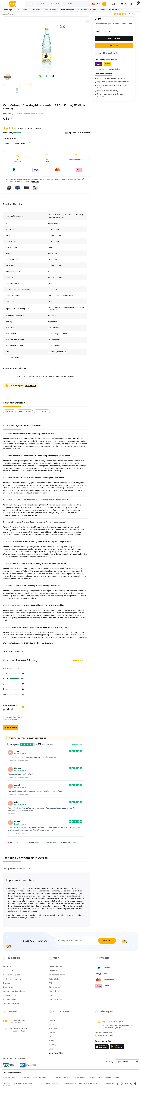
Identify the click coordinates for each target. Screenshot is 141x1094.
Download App (55, 966)
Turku (51, 1041)
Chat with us (30, 386)
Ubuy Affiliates (55, 999)
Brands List (53, 971)
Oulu (51, 1036)
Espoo (51, 1024)
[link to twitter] (53, 76)
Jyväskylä (53, 1045)
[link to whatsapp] (40, 76)
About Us (7, 966)
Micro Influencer (10, 999)
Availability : (8, 133)
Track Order (8, 987)
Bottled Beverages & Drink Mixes (57, 10)
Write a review (10, 727)
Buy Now (35, 182)
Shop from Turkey (113, 1077)
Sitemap (6, 983)
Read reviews (78, 744)
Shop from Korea (78, 1077)
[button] (115, 3)
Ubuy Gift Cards (56, 991)
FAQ (50, 983)
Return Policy (54, 979)
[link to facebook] (46, 76)
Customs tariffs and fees (14, 991)
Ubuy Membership (11, 1003)
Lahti (51, 1049)
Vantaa (52, 1032)
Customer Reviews (57, 975)
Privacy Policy (68, 1083)
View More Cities (57, 1053)
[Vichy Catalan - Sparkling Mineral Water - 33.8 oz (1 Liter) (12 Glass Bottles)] (46, 49)
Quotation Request (11, 975)
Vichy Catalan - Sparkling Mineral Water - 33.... (105, 10)
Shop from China (95, 1077)
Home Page (7, 10)
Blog (51, 995)
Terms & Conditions (51, 1083)
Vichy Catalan (9, 14)
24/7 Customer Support (112, 1021)
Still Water (9, 411)
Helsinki (52, 1020)
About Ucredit (55, 987)
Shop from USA (9, 1077)
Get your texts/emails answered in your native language (117, 1026)
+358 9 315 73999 (105, 1035)
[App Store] (102, 1047)
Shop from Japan (40, 1077)
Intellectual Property (12, 979)
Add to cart (114, 38)
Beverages (39, 10)
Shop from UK (24, 1077)
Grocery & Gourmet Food (23, 10)
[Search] (104, 4)
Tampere (53, 1028)
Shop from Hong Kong (59, 1077)
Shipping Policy (9, 995)
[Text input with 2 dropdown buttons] (57, 4)
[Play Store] (117, 1047)
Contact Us (8, 971)
